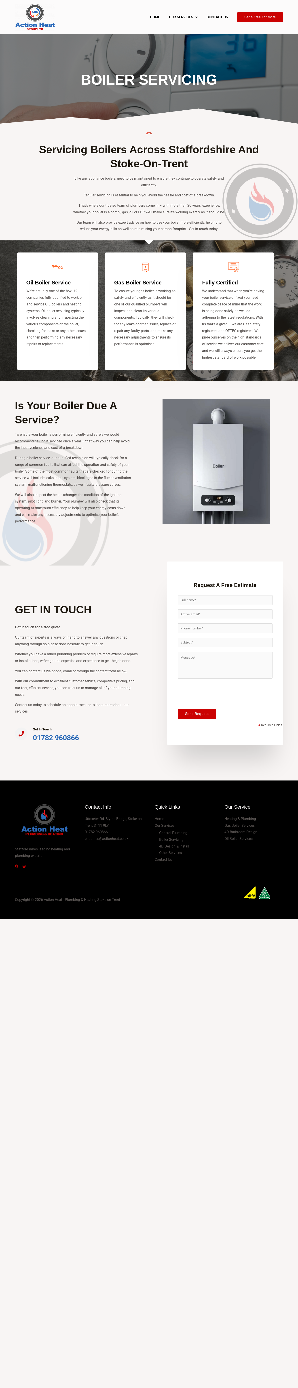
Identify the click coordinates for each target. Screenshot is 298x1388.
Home (159, 17)
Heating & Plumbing (240, 819)
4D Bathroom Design (240, 832)
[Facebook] (16, 866)
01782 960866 (56, 738)
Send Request (197, 715)
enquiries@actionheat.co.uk (106, 839)
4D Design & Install (174, 846)
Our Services (184, 17)
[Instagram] (26, 866)
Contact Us (218, 17)
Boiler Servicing (171, 839)
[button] (260, 17)
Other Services (170, 853)
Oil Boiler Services (238, 839)
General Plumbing (173, 833)
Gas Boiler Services (239, 825)
